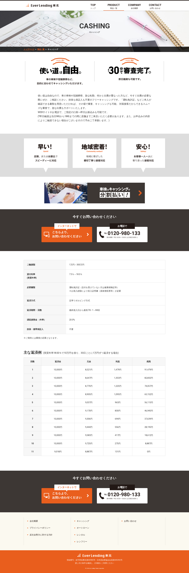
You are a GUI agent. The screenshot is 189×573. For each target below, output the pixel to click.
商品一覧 (40, 49)
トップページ (29, 49)
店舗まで (86, 116)
